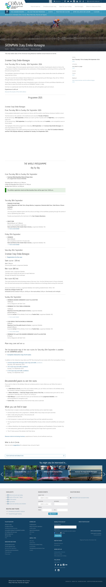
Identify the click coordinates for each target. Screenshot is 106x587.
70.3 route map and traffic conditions (17, 366)
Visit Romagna (79, 6)
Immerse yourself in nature (16, 511)
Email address (57, 524)
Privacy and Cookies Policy (36, 544)
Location (40, 501)
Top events (12, 501)
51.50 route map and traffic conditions (18, 370)
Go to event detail (14, 228)
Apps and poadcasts (34, 530)
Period (40, 507)
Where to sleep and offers (93, 6)
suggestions (16, 445)
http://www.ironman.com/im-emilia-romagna (83, 80)
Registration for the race (14, 257)
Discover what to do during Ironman (15, 436)
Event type (41, 495)
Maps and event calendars (36, 526)
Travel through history (15, 514)
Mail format (65, 530)
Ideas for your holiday (65, 6)
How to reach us (35, 6)
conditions (24, 362)
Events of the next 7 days (15, 497)
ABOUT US (74, 581)
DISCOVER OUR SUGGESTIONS (80, 497)
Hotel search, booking (96, 533)
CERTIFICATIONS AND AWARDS (94, 581)
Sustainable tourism (10, 544)
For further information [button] (14, 455)
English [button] (58, 1)
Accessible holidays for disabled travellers (15, 530)
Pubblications (33, 524)
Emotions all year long (49, 6)
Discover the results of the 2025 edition (15, 92)
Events (13, 49)
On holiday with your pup (11, 532)
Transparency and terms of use (37, 548)
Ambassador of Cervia (59, 552)
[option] (20, 473)
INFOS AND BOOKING (95, 531)
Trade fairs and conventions (11, 550)
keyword (56, 501)
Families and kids (9, 526)
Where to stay (8, 524)
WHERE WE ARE (82, 581)
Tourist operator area (10, 546)
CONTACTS (68, 581)
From (39, 510)
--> (13, 244)
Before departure (9, 534)
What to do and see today (15, 495)
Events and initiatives (23, 49)
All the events (12, 499)
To (54, 510)
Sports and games (36, 49)
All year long (8, 536)
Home (7, 49)
